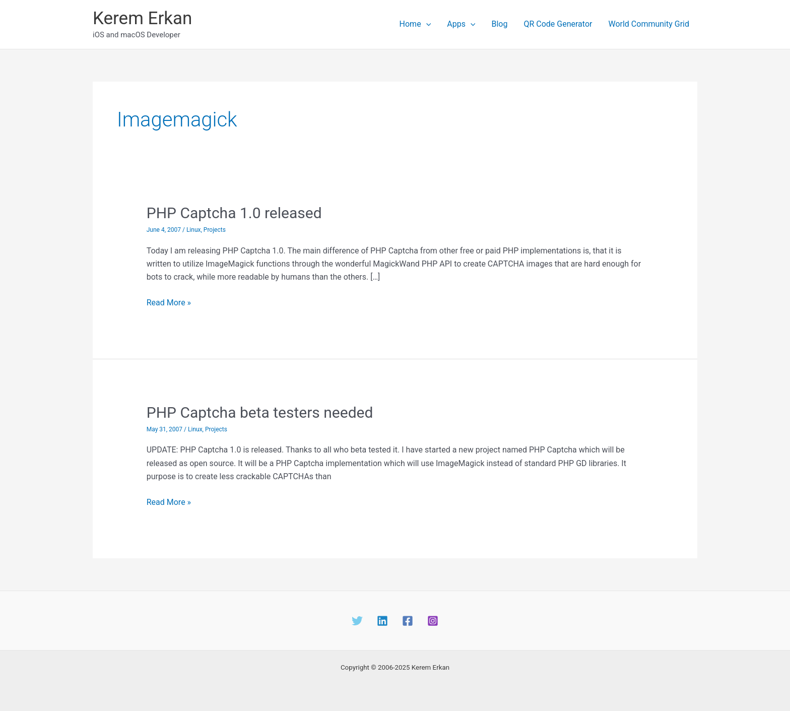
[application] (426, 24)
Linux (193, 229)
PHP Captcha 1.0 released (234, 213)
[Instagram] (432, 620)
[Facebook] (407, 620)
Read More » (169, 302)
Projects (215, 229)
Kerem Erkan (142, 18)
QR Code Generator (557, 24)
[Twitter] (357, 620)
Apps (461, 24)
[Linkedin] (382, 620)
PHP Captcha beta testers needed (260, 412)
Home (415, 24)
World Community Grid (648, 24)
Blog (499, 24)
